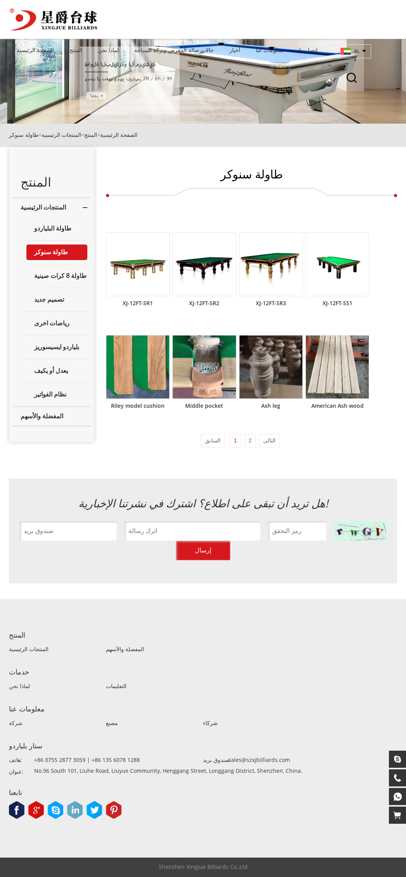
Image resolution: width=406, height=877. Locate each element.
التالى (269, 440)
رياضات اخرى (51, 323)
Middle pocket (204, 405)
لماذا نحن (108, 50)
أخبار (234, 50)
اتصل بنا (308, 50)
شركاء (210, 723)
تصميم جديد (49, 299)
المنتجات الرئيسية (61, 135)
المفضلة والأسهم (42, 416)
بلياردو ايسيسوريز (56, 347)
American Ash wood (337, 405)
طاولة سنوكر (23, 135)
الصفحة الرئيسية (35, 50)
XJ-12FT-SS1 (337, 303)
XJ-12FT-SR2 (204, 303)
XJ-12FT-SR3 (271, 303)
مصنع (112, 723)
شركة (16, 723)
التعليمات (116, 686)
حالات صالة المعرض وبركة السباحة (174, 50)
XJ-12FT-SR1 (138, 303)
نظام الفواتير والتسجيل (46, 396)
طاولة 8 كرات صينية (60, 276)
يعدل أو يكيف (51, 370)
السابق (212, 440)
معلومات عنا (270, 50)
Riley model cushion (138, 405)
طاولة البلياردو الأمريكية (48, 230)
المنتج (75, 50)
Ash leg (270, 405)
